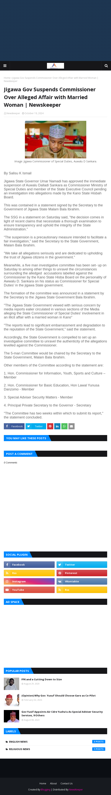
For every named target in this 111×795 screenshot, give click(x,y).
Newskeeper (13, 113)
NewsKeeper (76, 789)
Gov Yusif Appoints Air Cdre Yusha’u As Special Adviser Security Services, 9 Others (62, 713)
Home (7, 77)
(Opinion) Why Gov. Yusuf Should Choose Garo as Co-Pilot (58, 695)
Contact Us (66, 783)
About (53, 783)
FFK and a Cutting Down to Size (41, 679)
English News (57, 741)
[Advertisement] (55, 30)
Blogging (45, 789)
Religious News (57, 749)
